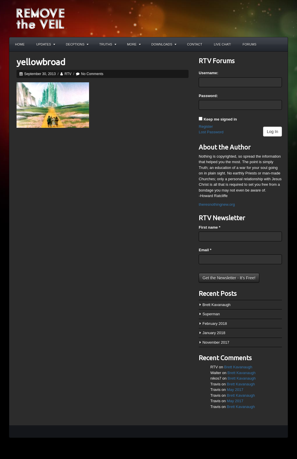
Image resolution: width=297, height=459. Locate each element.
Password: (208, 96)
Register (206, 126)
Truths (107, 44)
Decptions (77, 44)
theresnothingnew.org (217, 204)
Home (20, 44)
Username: (208, 73)
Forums (250, 44)
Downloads (163, 44)
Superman (211, 314)
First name (209, 227)
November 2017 (215, 342)
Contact (194, 44)
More (134, 44)
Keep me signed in (220, 119)
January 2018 (213, 333)
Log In (272, 131)
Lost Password (211, 132)
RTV (67, 74)
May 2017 (235, 389)
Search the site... (280, 44)
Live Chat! (222, 44)
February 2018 (214, 323)
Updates (45, 44)
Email (205, 250)
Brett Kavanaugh (216, 305)
